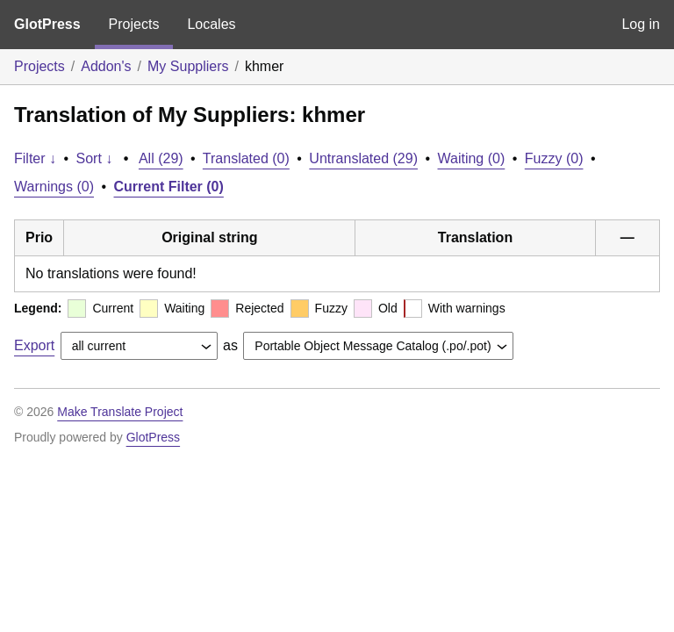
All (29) (161, 158)
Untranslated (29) (363, 158)
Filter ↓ (35, 158)
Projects (134, 24)
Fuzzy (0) (554, 158)
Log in (640, 24)
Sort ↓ (94, 158)
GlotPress (47, 24)
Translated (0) (246, 158)
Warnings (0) (54, 186)
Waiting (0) (472, 158)
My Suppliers (187, 66)
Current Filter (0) (169, 186)
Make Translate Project (120, 412)
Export (34, 345)
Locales (211, 24)
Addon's (106, 66)
